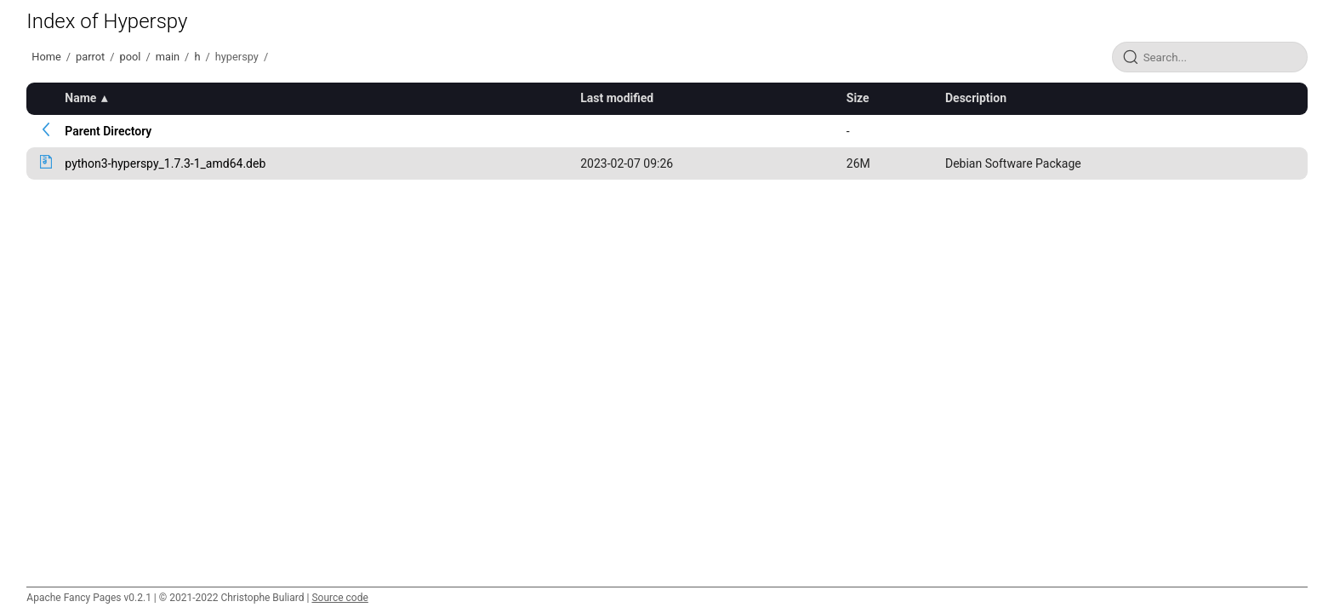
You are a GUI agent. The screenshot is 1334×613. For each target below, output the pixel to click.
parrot (90, 56)
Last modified (616, 98)
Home (45, 56)
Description (975, 98)
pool (130, 56)
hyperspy (237, 56)
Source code (339, 598)
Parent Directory (108, 131)
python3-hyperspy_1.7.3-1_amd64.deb (165, 163)
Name (80, 98)
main (168, 56)
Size (858, 98)
